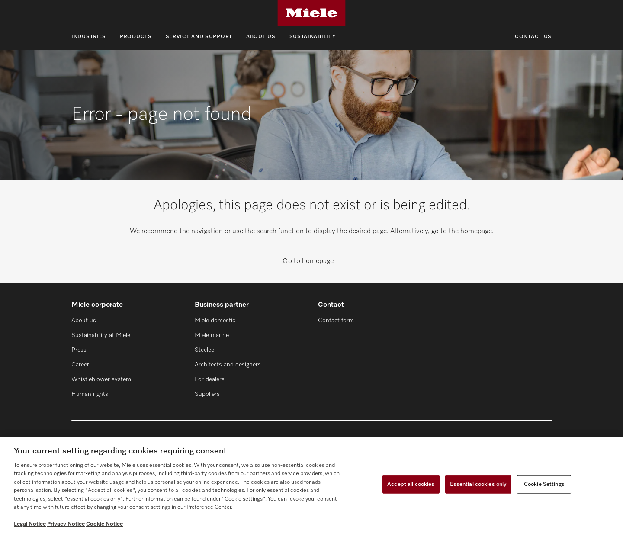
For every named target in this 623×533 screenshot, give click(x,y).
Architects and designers (228, 365)
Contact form (336, 321)
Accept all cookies (410, 484)
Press (79, 350)
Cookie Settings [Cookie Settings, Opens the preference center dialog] (544, 484)
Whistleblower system (101, 379)
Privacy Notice (66, 524)
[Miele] (311, 13)
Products (136, 36)
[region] (311, 485)
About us (261, 36)
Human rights (89, 394)
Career (80, 365)
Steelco (205, 350)
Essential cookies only (478, 484)
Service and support (199, 36)
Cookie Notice (104, 524)
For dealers (210, 379)
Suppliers (207, 394)
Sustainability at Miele (100, 335)
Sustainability (312, 36)
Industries (88, 36)
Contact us (533, 36)
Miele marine (212, 335)
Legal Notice (30, 524)
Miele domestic (215, 321)
